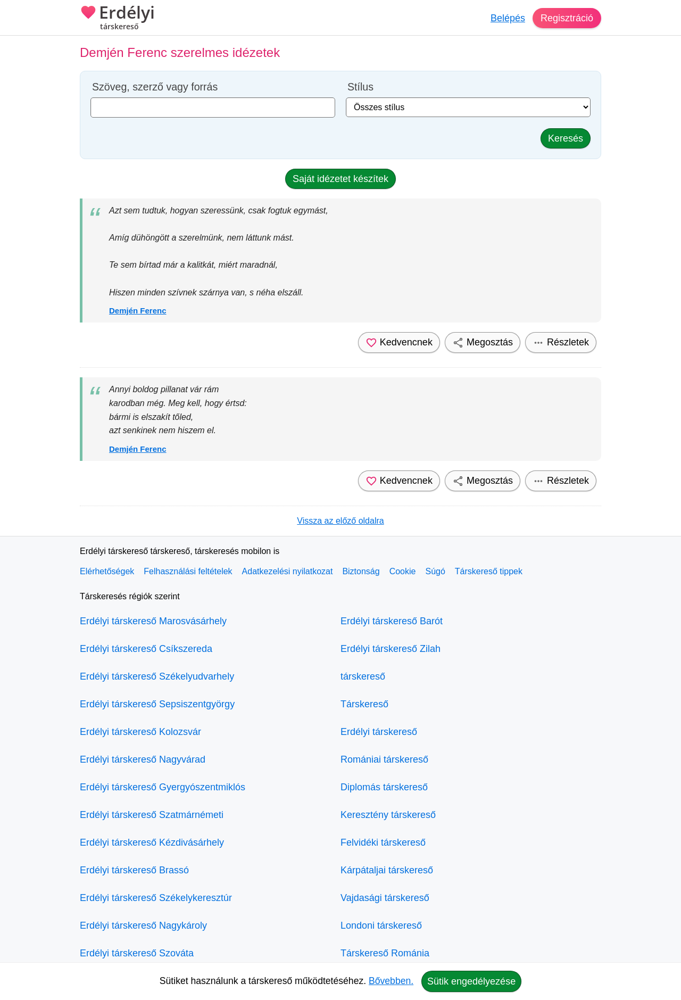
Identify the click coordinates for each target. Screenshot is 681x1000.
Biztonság (360, 571)
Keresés (565, 138)
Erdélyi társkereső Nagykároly (143, 925)
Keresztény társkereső (388, 814)
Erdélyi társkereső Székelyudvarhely (157, 676)
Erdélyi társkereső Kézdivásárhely (152, 842)
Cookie (402, 571)
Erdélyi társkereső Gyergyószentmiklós (162, 787)
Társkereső (364, 704)
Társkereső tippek (488, 571)
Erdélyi (117, 19)
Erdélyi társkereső (378, 731)
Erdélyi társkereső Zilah (390, 648)
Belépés (508, 18)
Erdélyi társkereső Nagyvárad (142, 759)
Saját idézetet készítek (340, 178)
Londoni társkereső (381, 925)
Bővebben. (391, 981)
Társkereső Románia (384, 953)
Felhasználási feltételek (188, 571)
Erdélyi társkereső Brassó (134, 870)
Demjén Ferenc (138, 310)
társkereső (362, 676)
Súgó (435, 571)
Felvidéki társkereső (383, 842)
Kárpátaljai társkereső (386, 870)
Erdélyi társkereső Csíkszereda (146, 648)
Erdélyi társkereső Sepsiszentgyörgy (157, 704)
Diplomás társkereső (384, 787)
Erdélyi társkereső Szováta (137, 953)
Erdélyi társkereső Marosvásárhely (153, 621)
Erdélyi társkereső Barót (391, 621)
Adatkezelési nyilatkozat (287, 571)
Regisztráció (567, 18)
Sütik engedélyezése (471, 981)
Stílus (360, 87)
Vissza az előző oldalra (340, 520)
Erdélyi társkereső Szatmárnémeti (151, 814)
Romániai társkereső (384, 759)
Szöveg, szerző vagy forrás (155, 87)
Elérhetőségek (107, 571)
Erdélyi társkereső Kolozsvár (140, 731)
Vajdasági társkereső (384, 897)
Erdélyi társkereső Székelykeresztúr (156, 897)
